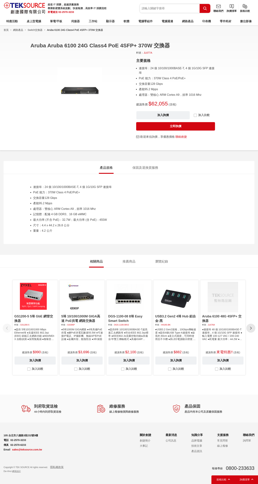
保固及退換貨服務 (145, 167)
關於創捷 (145, 434)
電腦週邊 (167, 21)
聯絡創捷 (181, 136)
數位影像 (246, 21)
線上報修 (222, 445)
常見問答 (222, 440)
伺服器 (75, 21)
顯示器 (110, 21)
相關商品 (96, 261)
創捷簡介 (145, 440)
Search (205, 8)
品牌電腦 (196, 440)
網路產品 (188, 21)
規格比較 (245, 11)
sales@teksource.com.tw (27, 449)
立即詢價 (175, 126)
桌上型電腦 (34, 21)
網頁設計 (16, 471)
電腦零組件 (145, 21)
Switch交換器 (35, 30)
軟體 (126, 21)
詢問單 (247, 440)
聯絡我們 (218, 11)
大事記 (144, 445)
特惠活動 (12, 21)
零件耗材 (225, 21)
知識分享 (197, 434)
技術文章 (196, 445)
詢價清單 (232, 11)
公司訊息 (171, 440)
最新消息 (171, 434)
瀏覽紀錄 (161, 261)
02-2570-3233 (66, 12)
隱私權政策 (57, 467)
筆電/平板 (56, 21)
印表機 (206, 21)
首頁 (6, 30)
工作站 (93, 21)
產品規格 (106, 167)
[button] (250, 328)
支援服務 (223, 434)
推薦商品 (129, 261)
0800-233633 (240, 468)
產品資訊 (196, 451)
